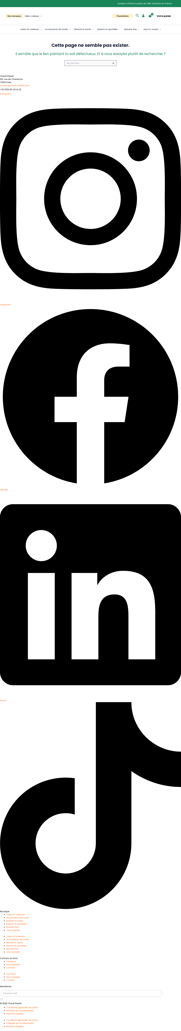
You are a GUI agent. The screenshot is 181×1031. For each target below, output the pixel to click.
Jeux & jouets (13, 930)
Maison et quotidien (108, 29)
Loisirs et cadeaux (30, 29)
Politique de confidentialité (20, 1010)
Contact (10, 967)
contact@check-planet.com (15, 85)
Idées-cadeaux (33, 16)
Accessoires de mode (57, 29)
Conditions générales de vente (22, 1007)
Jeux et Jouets (152, 29)
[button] (40, 16)
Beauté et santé (83, 29)
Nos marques (14, 16)
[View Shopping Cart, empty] (150, 16)
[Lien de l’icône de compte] (143, 15)
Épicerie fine (131, 29)
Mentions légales (15, 1013)
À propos (11, 961)
